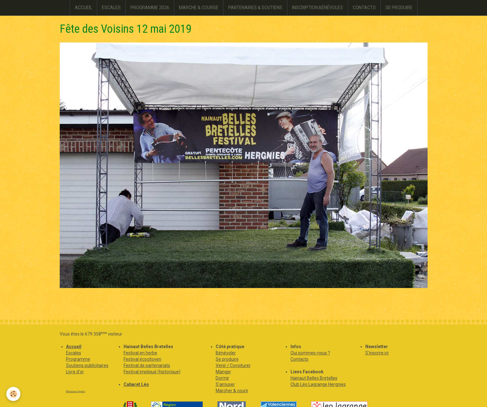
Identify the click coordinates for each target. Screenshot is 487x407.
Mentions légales (75, 391)
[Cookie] (13, 394)
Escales (73, 352)
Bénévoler (226, 352)
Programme (78, 359)
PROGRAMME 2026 (149, 7)
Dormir (222, 378)
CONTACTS (364, 7)
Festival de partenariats (147, 365)
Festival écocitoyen (142, 359)
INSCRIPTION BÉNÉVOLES (317, 7)
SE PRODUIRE (398, 7)
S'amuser (225, 384)
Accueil (73, 346)
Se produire (227, 359)
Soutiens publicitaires (87, 365)
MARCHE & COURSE (199, 7)
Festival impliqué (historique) (152, 371)
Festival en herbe (140, 352)
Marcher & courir (232, 390)
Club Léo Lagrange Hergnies (318, 384)
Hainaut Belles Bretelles (314, 378)
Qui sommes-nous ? (310, 352)
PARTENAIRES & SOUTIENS (255, 7)
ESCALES (111, 7)
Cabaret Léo (136, 384)
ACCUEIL (83, 7)
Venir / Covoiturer (233, 365)
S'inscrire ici (377, 352)
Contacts (299, 359)
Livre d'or (75, 371)
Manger (223, 371)
